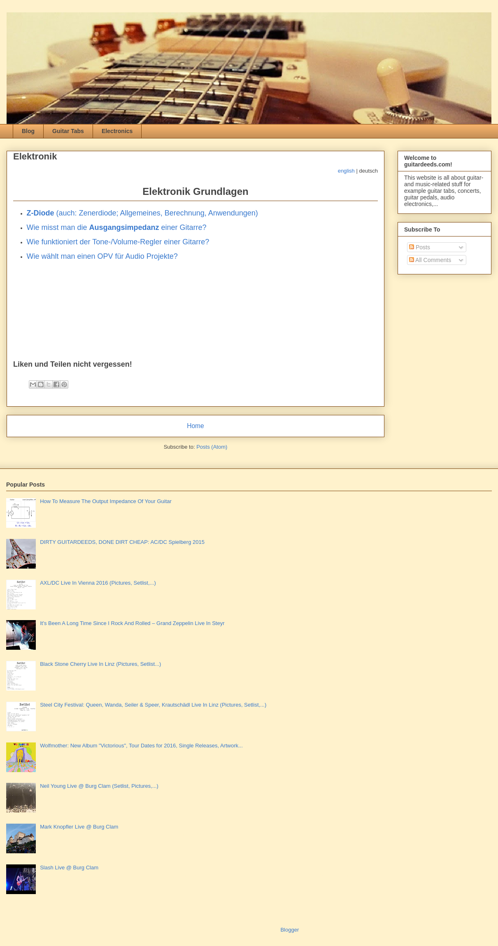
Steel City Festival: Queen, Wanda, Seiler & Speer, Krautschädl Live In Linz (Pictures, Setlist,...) (153, 705)
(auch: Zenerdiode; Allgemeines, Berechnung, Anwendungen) (142, 213)
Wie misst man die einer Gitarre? (117, 227)
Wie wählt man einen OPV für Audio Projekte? (102, 256)
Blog (28, 131)
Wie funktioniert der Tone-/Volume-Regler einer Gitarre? (118, 242)
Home (195, 425)
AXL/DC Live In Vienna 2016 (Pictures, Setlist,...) (98, 583)
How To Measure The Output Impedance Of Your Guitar (106, 501)
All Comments (430, 260)
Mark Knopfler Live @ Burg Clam (79, 827)
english (346, 171)
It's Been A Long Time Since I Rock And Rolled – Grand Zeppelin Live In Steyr (132, 623)
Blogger (289, 930)
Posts (419, 247)
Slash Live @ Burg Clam (69, 867)
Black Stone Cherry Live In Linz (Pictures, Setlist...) (100, 664)
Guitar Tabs (68, 131)
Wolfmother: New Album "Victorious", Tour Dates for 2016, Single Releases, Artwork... (141, 745)
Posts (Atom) (211, 447)
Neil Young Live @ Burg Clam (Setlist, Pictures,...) (99, 786)
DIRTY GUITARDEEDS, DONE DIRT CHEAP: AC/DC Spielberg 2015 (122, 542)
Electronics (117, 131)
